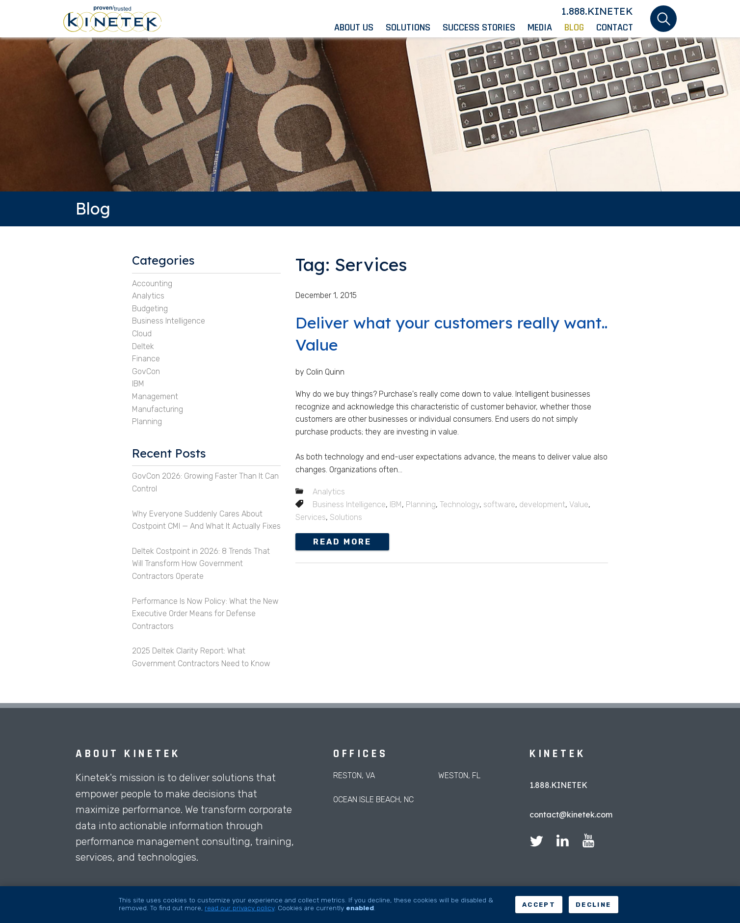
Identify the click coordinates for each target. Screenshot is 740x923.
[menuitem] (360, 27)
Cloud (142, 333)
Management (155, 396)
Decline (593, 904)
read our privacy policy (239, 908)
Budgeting (150, 308)
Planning (421, 504)
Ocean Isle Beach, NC (373, 799)
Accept (538, 904)
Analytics (329, 491)
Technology (459, 504)
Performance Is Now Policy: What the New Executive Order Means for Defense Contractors (205, 614)
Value (578, 504)
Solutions (346, 517)
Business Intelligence (349, 504)
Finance (146, 358)
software (499, 504)
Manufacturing (157, 409)
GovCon (146, 371)
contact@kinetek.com (570, 814)
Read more (342, 541)
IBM (396, 504)
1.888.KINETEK (597, 11)
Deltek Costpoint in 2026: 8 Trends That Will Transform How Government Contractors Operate (201, 563)
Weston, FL (459, 775)
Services (310, 517)
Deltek (143, 346)
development (542, 504)
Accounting (152, 283)
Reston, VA (354, 775)
